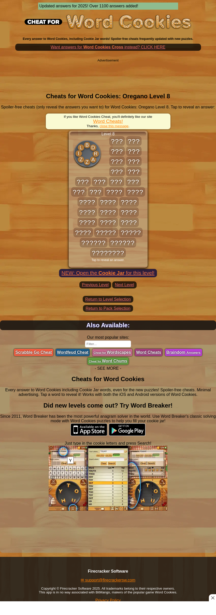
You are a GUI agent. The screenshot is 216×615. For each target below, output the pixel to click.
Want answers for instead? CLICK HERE (108, 47)
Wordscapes (112, 352)
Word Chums (108, 361)
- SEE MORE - (108, 368)
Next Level (124, 285)
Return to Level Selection (108, 299)
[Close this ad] (212, 597)
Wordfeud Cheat (72, 352)
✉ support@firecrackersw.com (108, 580)
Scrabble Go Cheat (33, 352)
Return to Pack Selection (107, 308)
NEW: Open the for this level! (108, 273)
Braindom (183, 352)
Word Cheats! (108, 121)
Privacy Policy (108, 600)
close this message (114, 126)
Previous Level (95, 285)
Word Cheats (148, 352)
